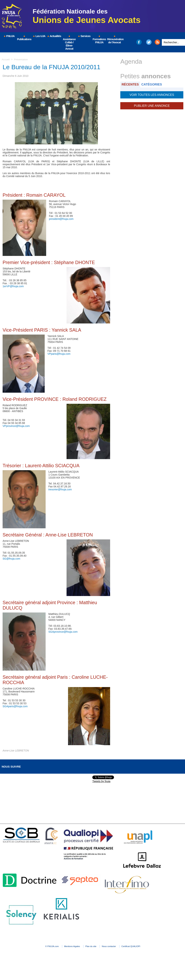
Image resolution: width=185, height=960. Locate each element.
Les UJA (39, 36)
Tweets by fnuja (101, 781)
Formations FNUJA (99, 40)
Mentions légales (66, 946)
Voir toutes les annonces (152, 94)
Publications (24, 38)
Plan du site (91, 946)
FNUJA (9, 36)
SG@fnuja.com (11, 558)
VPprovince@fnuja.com (16, 425)
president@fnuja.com (61, 218)
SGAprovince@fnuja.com (62, 631)
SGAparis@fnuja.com (15, 706)
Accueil (6, 59)
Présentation (21, 59)
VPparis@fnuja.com (58, 353)
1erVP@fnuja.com (13, 286)
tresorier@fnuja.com (60, 489)
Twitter (149, 42)
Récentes (130, 84)
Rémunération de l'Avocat (114, 40)
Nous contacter (115, 946)
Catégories (153, 84)
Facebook (138, 42)
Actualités (54, 36)
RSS (157, 42)
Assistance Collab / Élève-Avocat (69, 43)
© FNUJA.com (40, 946)
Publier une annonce (151, 104)
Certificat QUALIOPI (143, 946)
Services (84, 36)
